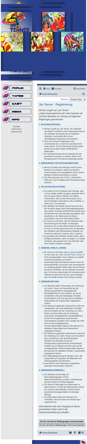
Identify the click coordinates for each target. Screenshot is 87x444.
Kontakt (16, 126)
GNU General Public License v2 (72, 255)
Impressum (16, 129)
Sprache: (64, 99)
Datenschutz (16, 132)
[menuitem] (46, 89)
